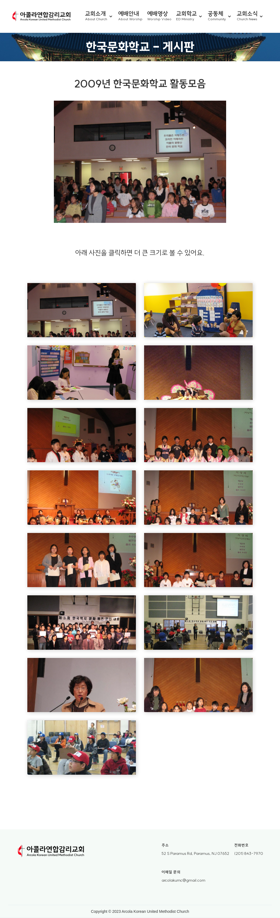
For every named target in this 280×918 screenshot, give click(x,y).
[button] (101, 16)
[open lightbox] (81, 310)
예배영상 (157, 13)
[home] (41, 16)
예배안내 (128, 13)
